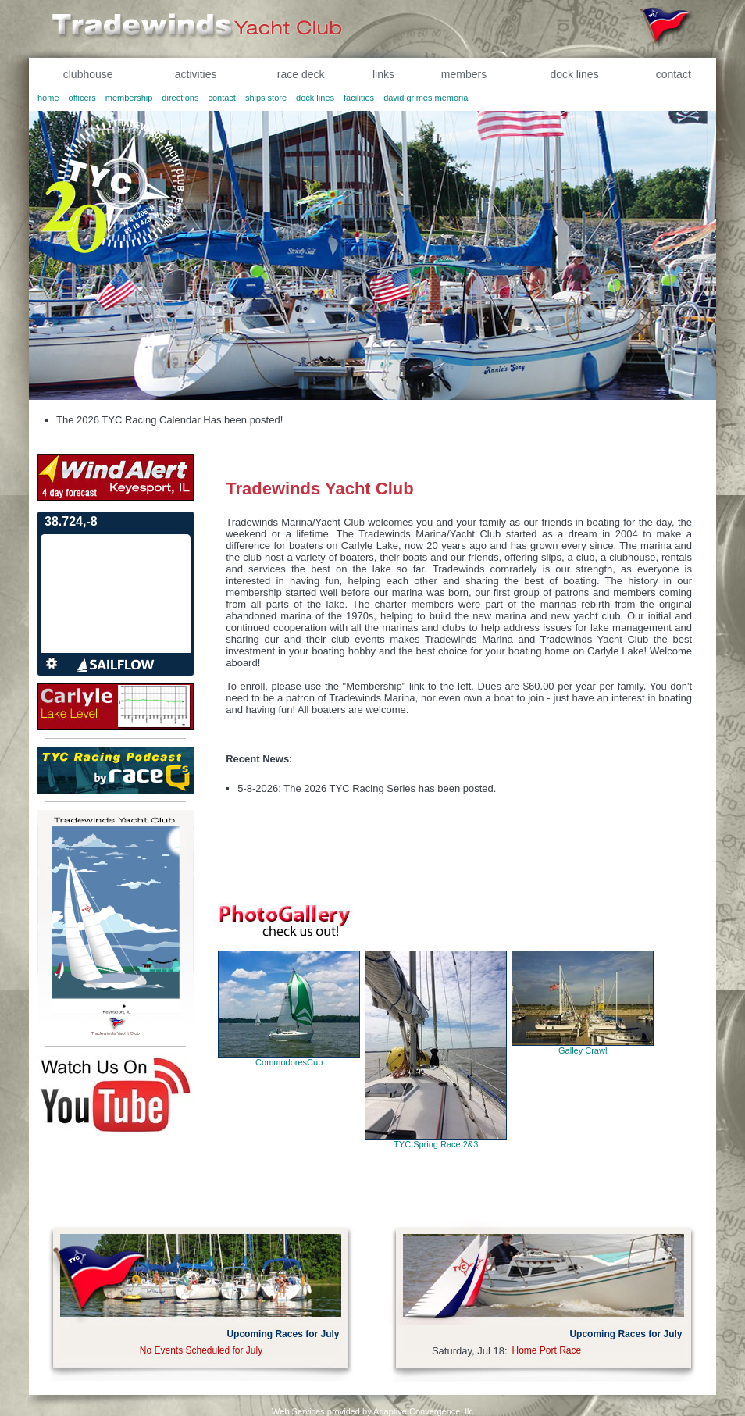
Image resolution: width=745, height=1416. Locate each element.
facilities (359, 97)
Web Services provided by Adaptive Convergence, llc (372, 1411)
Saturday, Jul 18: (470, 1351)
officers (82, 97)
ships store (266, 97)
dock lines (574, 74)
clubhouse (88, 74)
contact (673, 74)
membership (129, 97)
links (383, 74)
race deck (301, 74)
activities (196, 74)
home (48, 97)
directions (180, 97)
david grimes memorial (426, 97)
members (464, 74)
